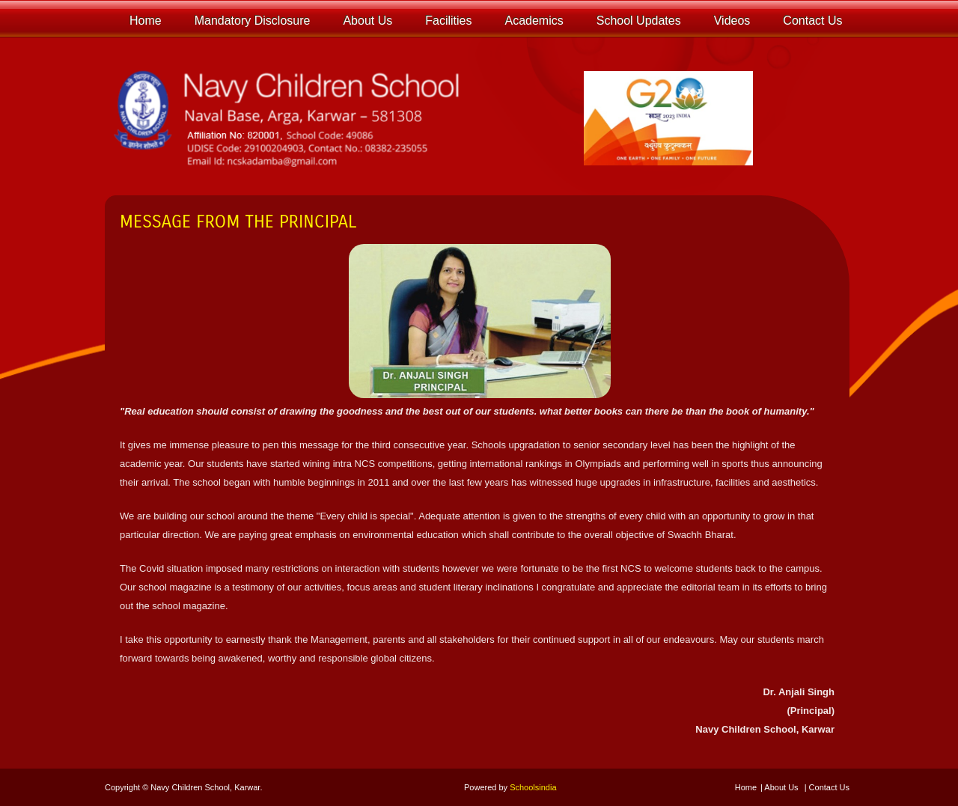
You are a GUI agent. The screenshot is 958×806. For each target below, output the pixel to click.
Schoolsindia (533, 787)
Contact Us (829, 787)
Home (746, 787)
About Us (781, 787)
